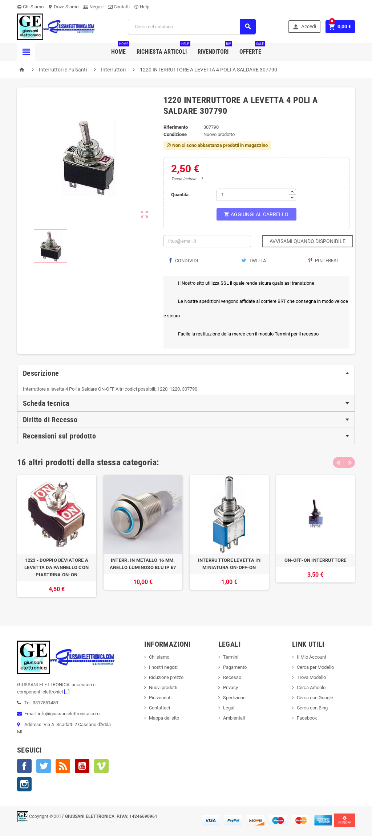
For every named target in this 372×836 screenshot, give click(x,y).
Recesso (232, 677)
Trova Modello (311, 677)
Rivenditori (215, 49)
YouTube (82, 766)
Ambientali (234, 718)
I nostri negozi (163, 667)
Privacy (230, 687)
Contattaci (159, 708)
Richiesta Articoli (163, 49)
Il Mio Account (311, 657)
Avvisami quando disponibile (307, 241)
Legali (229, 708)
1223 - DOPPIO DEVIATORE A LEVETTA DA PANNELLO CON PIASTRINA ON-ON (56, 567)
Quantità (180, 194)
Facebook (24, 766)
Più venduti (160, 697)
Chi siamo (159, 657)
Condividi (183, 260)
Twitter (43, 766)
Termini (230, 657)
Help (141, 6)
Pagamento (235, 667)
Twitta (253, 260)
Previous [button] (338, 462)
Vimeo (101, 766)
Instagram (24, 784)
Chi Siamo (30, 6)
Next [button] (349, 462)
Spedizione (234, 697)
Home (120, 49)
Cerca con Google (315, 697)
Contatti (119, 6)
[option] (56, 540)
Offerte (252, 49)
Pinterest (323, 260)
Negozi (93, 6)
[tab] (186, 373)
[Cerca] (192, 26)
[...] (66, 692)
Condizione (175, 134)
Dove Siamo (63, 6)
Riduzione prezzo (166, 677)
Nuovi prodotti (163, 687)
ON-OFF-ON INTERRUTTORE (315, 560)
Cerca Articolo (311, 687)
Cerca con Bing (312, 708)
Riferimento (175, 127)
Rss (63, 766)
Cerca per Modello (315, 667)
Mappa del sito (164, 718)
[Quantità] (253, 195)
